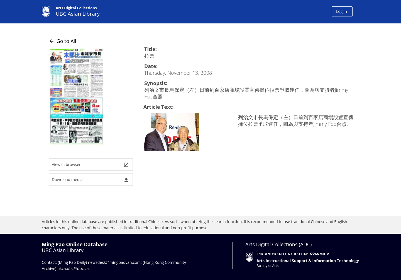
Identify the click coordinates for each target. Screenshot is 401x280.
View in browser (90, 165)
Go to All (62, 41)
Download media (90, 180)
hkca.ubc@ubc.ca (73, 268)
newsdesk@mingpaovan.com (114, 262)
